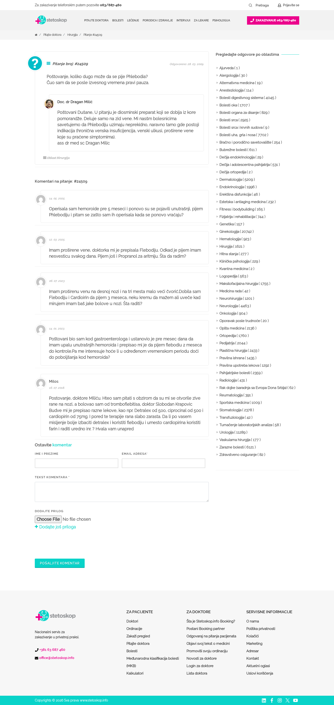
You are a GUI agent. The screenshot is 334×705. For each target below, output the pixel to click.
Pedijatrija (226, 343)
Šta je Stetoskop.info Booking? (210, 621)
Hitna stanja (228, 254)
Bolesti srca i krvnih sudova (241, 127)
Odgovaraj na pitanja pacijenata (211, 636)
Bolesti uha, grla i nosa (237, 135)
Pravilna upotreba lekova (239, 365)
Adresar (252, 651)
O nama (252, 621)
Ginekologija (229, 232)
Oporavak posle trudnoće (239, 321)
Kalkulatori (134, 673)
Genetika (226, 224)
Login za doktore (199, 666)
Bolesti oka (228, 105)
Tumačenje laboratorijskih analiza (245, 425)
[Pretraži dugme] (250, 5)
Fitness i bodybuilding (236, 209)
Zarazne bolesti (231, 447)
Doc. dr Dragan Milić (75, 102)
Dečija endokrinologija (237, 157)
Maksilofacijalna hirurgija (238, 284)
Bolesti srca (228, 120)
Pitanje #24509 (93, 34)
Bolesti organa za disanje (239, 113)
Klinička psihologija (234, 261)
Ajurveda (226, 68)
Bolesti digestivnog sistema (241, 98)
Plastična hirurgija (233, 351)
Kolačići (252, 636)
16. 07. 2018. (57, 387)
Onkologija (227, 313)
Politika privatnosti (260, 629)
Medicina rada (230, 291)
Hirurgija (72, 34)
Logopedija (228, 276)
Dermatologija (230, 180)
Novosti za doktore (201, 658)
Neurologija (228, 306)
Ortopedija (227, 336)
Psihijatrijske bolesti (234, 373)
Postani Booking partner (205, 629)
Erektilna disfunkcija (235, 194)
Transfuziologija (231, 417)
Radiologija (228, 380)
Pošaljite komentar (60, 563)
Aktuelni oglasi (258, 666)
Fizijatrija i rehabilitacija (237, 217)
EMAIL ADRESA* (135, 453)
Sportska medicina (234, 403)
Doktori (132, 621)
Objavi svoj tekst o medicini (208, 644)
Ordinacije (134, 629)
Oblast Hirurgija (56, 158)
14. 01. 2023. (57, 328)
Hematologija (230, 239)
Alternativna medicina (236, 83)
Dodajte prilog (49, 511)
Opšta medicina (231, 328)
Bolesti (131, 651)
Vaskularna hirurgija (234, 440)
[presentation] (70, 543)
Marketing (254, 644)
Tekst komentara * (52, 477)
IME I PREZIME (46, 453)
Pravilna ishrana (231, 358)
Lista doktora (196, 673)
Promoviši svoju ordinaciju (207, 651)
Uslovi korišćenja (259, 673)
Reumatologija (231, 395)
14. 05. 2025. (57, 198)
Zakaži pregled (138, 636)
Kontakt (252, 658)
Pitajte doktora (96, 20)
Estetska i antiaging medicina (242, 202)
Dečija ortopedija (232, 172)
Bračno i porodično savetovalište (245, 142)
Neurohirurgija (230, 298)
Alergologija (228, 75)
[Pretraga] (265, 5)
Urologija (226, 432)
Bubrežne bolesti (233, 150)
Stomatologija (230, 410)
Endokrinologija (231, 187)
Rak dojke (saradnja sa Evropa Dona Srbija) (253, 388)
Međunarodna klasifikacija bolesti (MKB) (152, 662)
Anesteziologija (231, 90)
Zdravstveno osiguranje (238, 455)
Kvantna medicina (233, 269)
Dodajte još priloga (55, 526)
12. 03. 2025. (57, 239)
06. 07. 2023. (57, 281)
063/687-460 (111, 5)
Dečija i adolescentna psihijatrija (244, 165)
